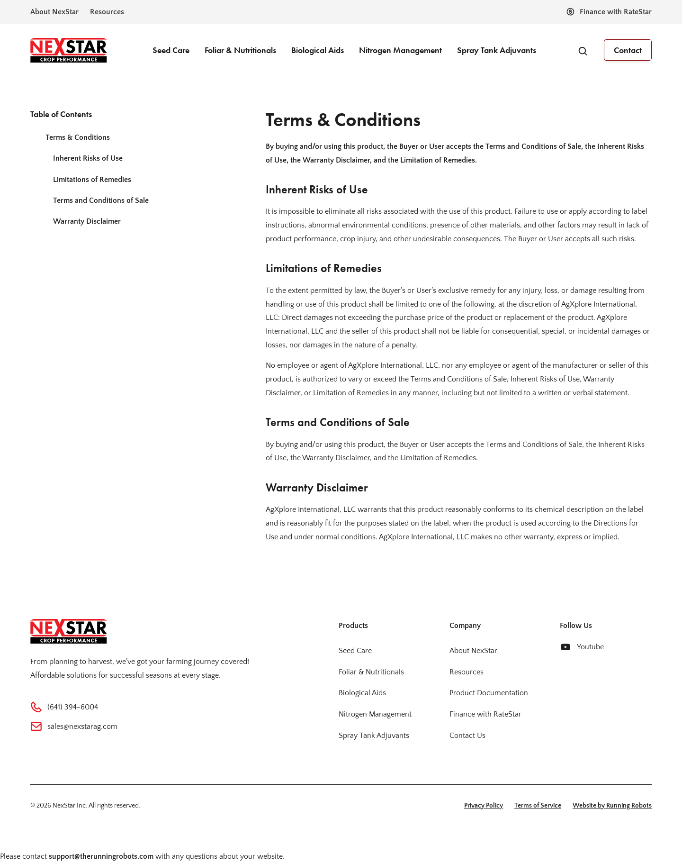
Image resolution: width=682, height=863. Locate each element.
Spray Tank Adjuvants (496, 50)
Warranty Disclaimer (87, 221)
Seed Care (171, 50)
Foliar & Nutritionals (240, 50)
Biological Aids (317, 50)
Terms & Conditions (77, 137)
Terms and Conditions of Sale (101, 200)
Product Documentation (488, 692)
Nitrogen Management (400, 50)
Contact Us (467, 735)
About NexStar (473, 650)
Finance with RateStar (485, 713)
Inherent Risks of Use (88, 158)
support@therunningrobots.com (101, 856)
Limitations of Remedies (92, 179)
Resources (466, 671)
